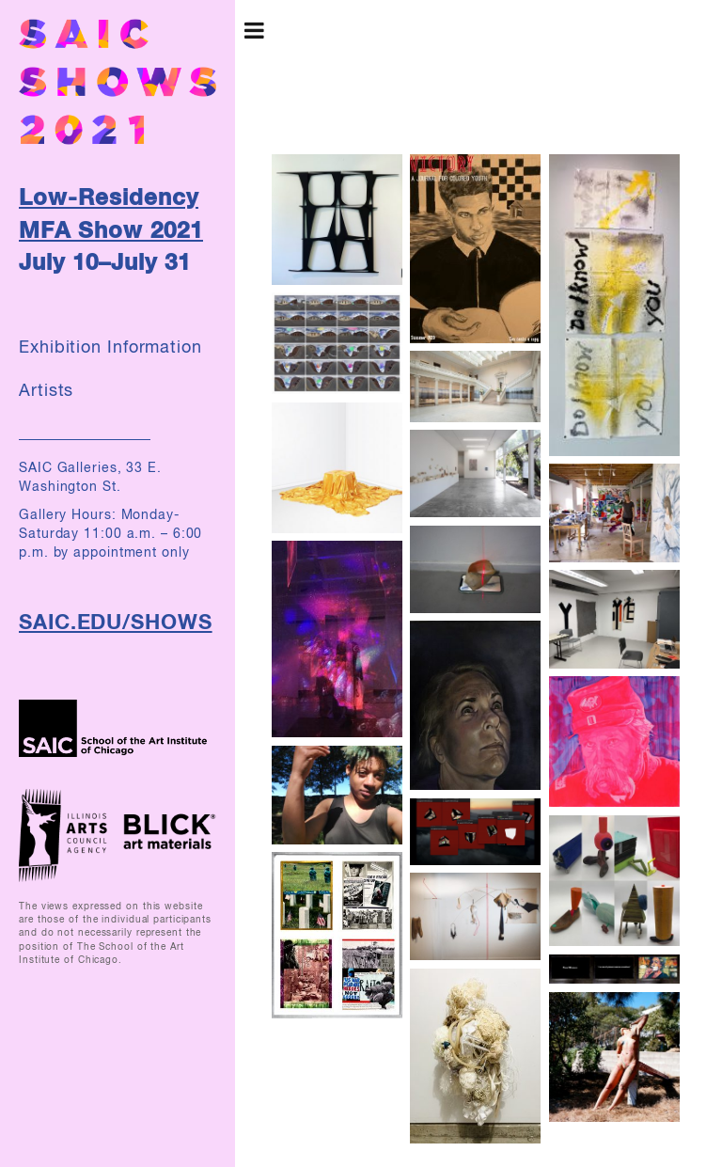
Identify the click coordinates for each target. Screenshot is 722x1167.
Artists (46, 391)
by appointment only (122, 553)
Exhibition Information (110, 347)
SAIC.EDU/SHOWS (115, 623)
